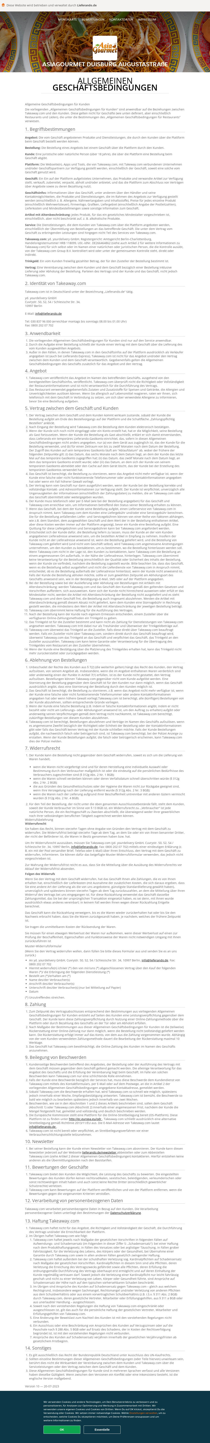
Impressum (147, 19)
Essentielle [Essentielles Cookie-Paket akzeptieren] (102, 1429)
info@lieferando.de (48, 314)
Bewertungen (93, 19)
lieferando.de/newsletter (99, 1152)
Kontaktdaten (121, 19)
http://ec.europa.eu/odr (85, 1119)
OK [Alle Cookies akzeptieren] (62, 1429)
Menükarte (67, 19)
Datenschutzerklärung (125, 1213)
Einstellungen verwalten (143, 1412)
